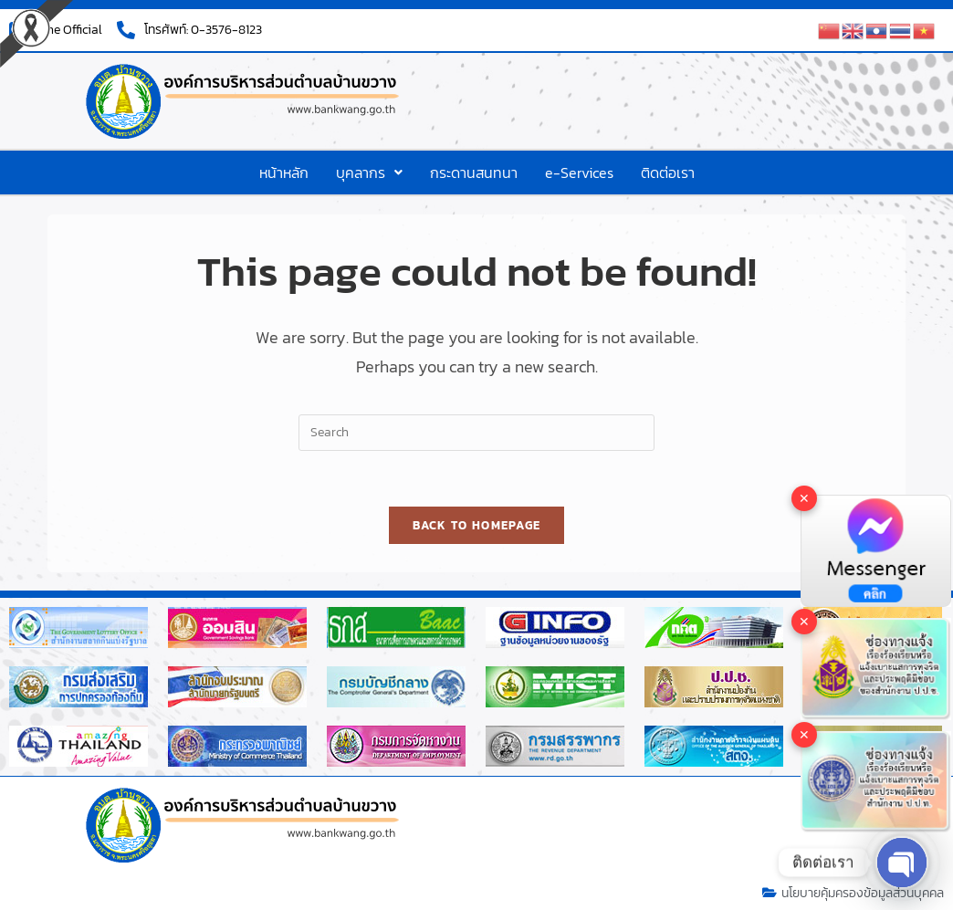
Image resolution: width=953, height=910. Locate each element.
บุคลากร (369, 172)
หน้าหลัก (284, 172)
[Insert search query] (476, 432)
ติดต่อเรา (668, 172)
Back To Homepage (477, 525)
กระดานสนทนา (474, 172)
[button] (369, 172)
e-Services (579, 172)
